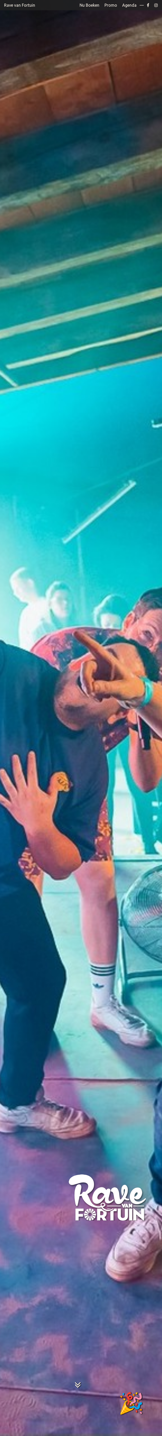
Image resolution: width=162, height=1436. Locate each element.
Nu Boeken (89, 5)
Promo (110, 5)
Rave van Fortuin (19, 5)
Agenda (129, 5)
